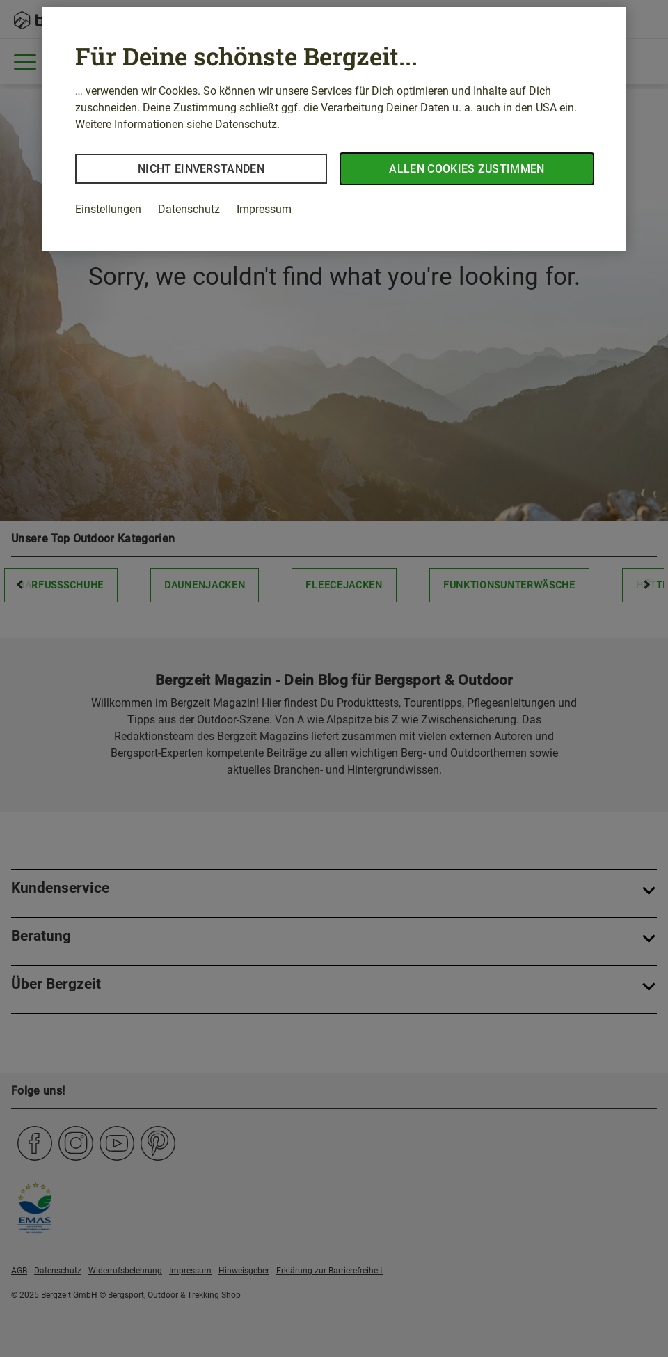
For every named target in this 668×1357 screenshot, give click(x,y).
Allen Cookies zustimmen (466, 168)
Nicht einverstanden (201, 168)
